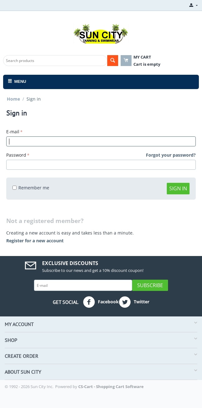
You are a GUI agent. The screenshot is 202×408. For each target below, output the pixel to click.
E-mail (12, 132)
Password (16, 155)
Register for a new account (35, 241)
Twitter (134, 302)
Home (13, 99)
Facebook (101, 302)
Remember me (30, 188)
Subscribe (150, 285)
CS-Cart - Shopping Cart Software (111, 386)
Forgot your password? (171, 155)
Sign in (178, 188)
